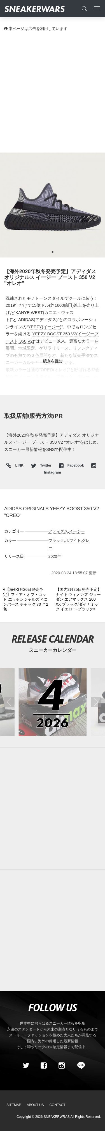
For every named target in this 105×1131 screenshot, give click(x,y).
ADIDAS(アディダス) (38, 319)
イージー (77, 531)
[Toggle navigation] (95, 9)
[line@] (79, 1065)
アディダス (58, 531)
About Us (35, 1105)
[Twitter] (26, 1065)
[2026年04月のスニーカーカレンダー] (52, 702)
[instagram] (61, 1065)
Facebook (72, 465)
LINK (18, 466)
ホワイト (73, 540)
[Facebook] (44, 1065)
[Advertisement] (52, 91)
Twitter (41, 465)
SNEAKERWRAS (57, 1117)
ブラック (56, 540)
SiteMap (13, 1105)
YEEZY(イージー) (44, 326)
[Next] (78, 599)
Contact (57, 1105)
